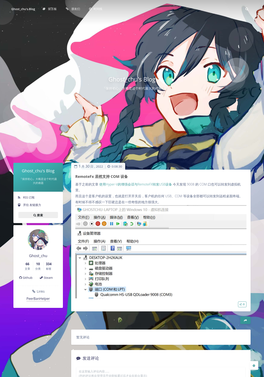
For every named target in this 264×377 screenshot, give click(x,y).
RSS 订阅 (26, 197)
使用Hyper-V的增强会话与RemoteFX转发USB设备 (135, 184)
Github (26, 277)
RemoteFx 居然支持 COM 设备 (101, 176)
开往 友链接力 (29, 205)
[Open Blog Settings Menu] (254, 365)
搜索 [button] (38, 215)
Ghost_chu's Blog (23, 9)
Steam (46, 277)
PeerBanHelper (38, 298)
